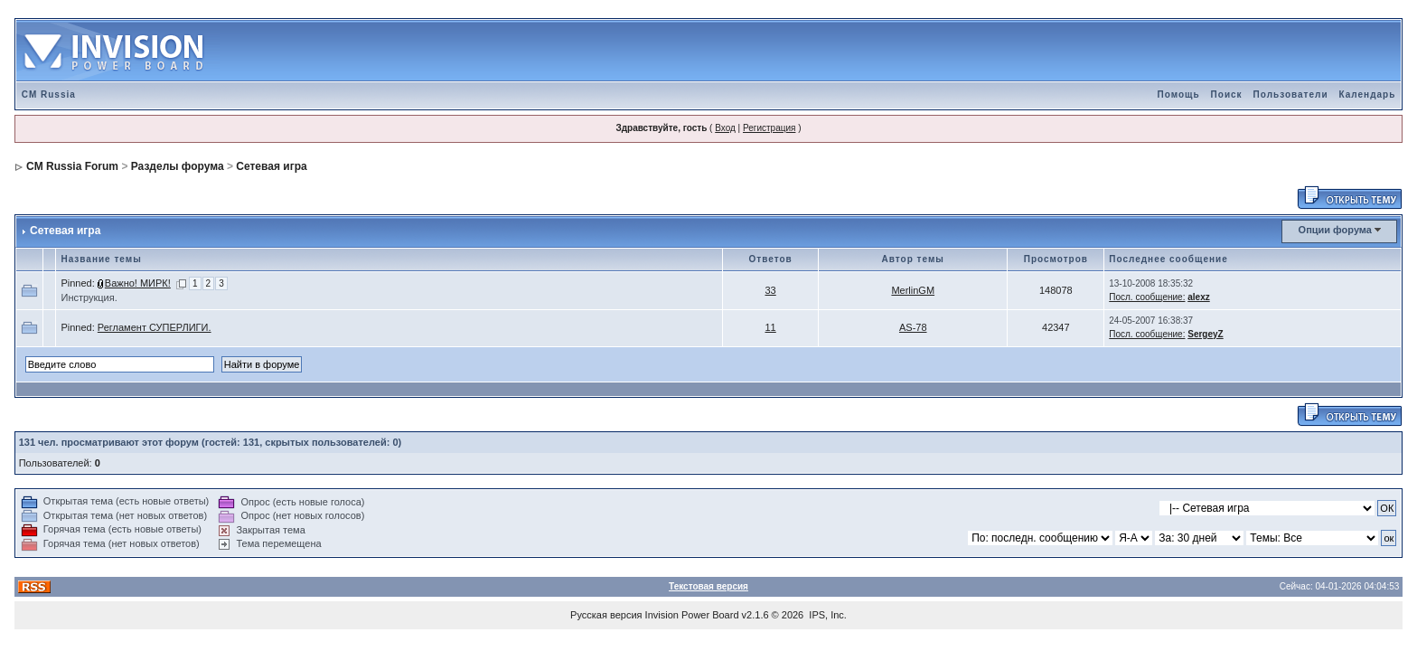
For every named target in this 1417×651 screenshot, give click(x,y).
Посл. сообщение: (1147, 297)
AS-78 (913, 327)
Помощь (1178, 94)
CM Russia (49, 94)
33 (770, 290)
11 (770, 327)
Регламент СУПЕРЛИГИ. (154, 327)
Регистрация (769, 128)
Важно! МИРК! (138, 283)
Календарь (1367, 94)
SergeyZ (1205, 334)
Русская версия (606, 614)
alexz (1198, 297)
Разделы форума (177, 166)
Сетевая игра (271, 166)
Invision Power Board (692, 614)
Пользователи (1290, 94)
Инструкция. (89, 297)
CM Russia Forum (72, 166)
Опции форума (1335, 229)
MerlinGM (912, 290)
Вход (725, 128)
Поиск (1227, 94)
